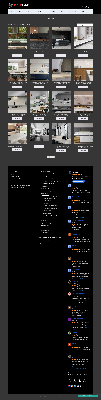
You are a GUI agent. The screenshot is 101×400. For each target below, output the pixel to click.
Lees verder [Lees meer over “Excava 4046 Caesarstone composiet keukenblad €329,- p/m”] (83, 118)
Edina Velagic (76, 269)
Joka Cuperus (76, 246)
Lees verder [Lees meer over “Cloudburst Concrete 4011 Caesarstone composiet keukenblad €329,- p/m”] (83, 86)
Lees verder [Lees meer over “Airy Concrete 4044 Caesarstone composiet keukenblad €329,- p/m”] (61, 118)
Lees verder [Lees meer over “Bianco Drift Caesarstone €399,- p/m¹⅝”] (39, 146)
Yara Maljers (75, 306)
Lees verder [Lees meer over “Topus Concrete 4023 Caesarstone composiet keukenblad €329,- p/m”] (61, 150)
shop (82, 11)
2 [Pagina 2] (48, 156)
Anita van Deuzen (77, 234)
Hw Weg (74, 332)
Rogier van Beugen (77, 318)
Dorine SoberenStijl (77, 355)
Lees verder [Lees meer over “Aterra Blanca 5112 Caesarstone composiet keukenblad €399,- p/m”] (17, 86)
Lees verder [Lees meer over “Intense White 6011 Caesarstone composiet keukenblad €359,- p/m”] (39, 118)
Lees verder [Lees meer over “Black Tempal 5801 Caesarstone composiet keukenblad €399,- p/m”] (39, 55)
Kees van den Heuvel (78, 185)
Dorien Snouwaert (77, 207)
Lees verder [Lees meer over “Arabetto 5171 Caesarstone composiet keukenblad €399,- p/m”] (39, 86)
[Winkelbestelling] (85, 25)
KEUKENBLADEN (73, 11)
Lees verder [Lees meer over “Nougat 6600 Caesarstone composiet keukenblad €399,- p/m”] (17, 55)
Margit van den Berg (77, 257)
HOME (10, 11)
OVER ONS (19, 11)
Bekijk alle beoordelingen (79, 368)
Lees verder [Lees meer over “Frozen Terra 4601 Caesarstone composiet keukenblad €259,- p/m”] (17, 118)
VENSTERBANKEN (51, 11)
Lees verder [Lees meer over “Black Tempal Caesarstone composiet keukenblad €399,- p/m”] (61, 55)
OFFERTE (40, 11)
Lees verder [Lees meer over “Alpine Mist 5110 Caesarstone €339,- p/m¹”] (17, 149)
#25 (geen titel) (29, 11)
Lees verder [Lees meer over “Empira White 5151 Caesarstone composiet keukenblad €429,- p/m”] (83, 150)
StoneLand (75, 172)
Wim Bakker (75, 344)
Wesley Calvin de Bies (78, 220)
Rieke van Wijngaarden (78, 293)
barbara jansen (76, 281)
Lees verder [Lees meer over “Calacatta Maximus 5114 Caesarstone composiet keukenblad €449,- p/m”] (83, 55)
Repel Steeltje (76, 197)
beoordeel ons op (78, 181)
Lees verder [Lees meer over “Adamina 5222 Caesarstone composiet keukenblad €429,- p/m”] (61, 86)
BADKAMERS (62, 11)
